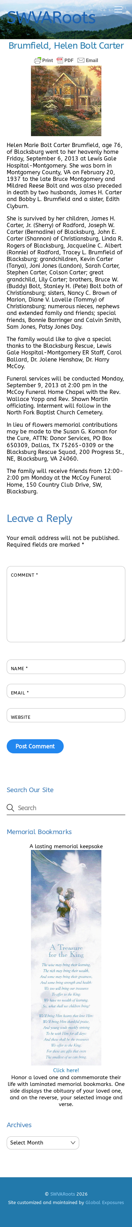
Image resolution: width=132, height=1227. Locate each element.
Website (21, 717)
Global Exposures (105, 1202)
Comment (24, 575)
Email (20, 692)
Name (19, 668)
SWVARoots (62, 1194)
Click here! (66, 1067)
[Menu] (118, 10)
